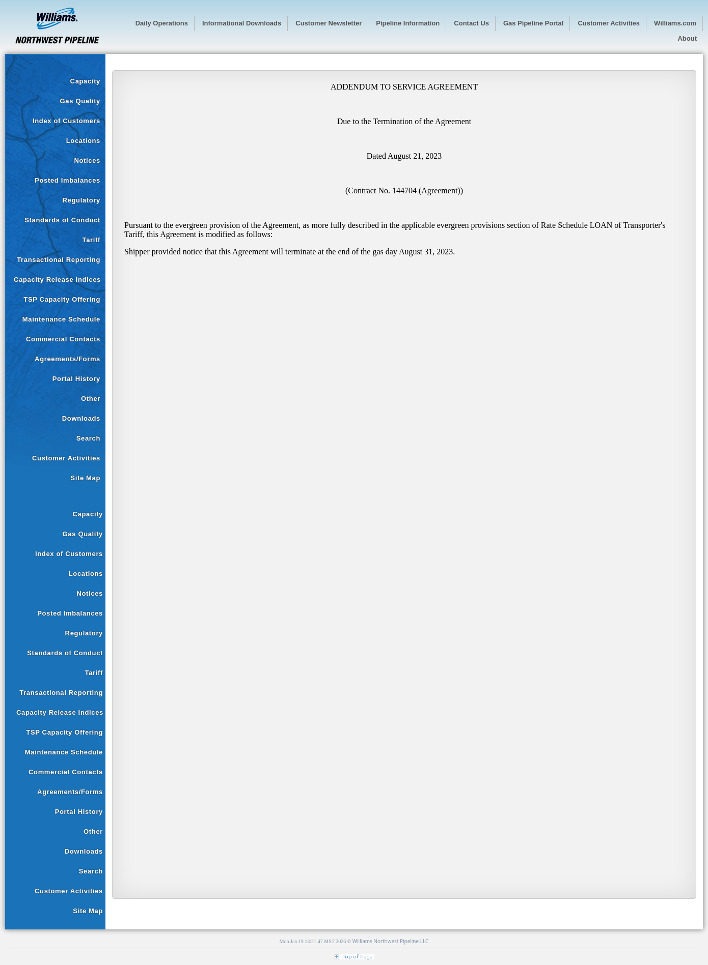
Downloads (81, 418)
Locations (83, 140)
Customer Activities (66, 458)
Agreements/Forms (67, 359)
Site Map (85, 478)
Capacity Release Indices (57, 279)
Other (90, 398)
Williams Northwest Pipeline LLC (390, 941)
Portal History (76, 379)
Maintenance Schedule (61, 319)
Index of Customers (66, 121)
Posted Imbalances (67, 180)
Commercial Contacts (63, 339)
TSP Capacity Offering (61, 299)
